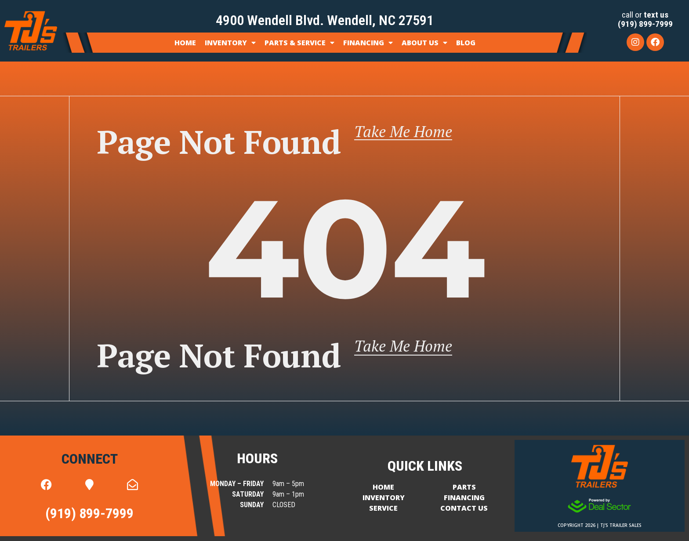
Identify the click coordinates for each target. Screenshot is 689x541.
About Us (424, 43)
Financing (368, 43)
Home (185, 42)
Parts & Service (299, 43)
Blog (465, 42)
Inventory (230, 43)
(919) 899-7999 (645, 24)
